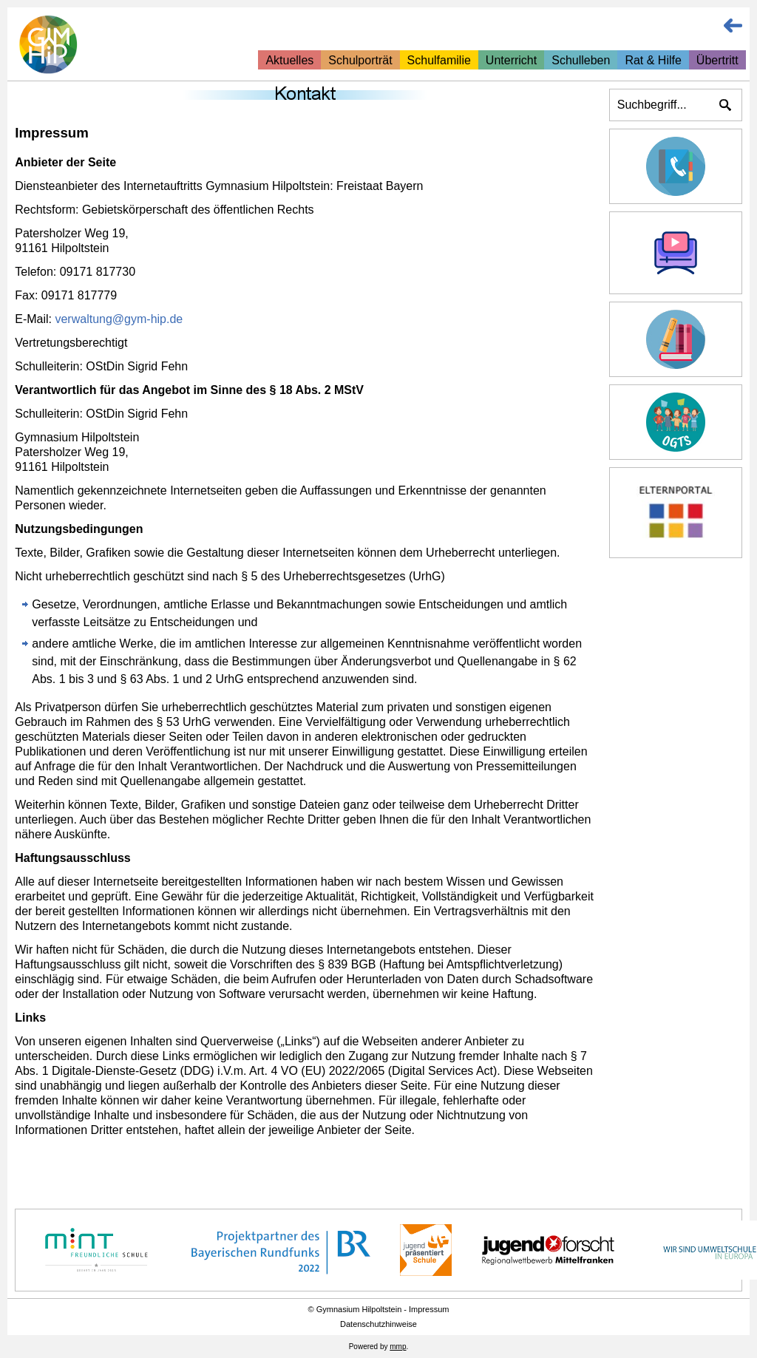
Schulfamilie (439, 60)
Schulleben (580, 60)
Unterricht (511, 60)
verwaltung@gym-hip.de (119, 319)
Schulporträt (360, 60)
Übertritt (717, 60)
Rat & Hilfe (653, 60)
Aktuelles (289, 60)
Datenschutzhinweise (378, 1324)
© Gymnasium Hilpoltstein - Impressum (378, 1309)
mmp (398, 1346)
